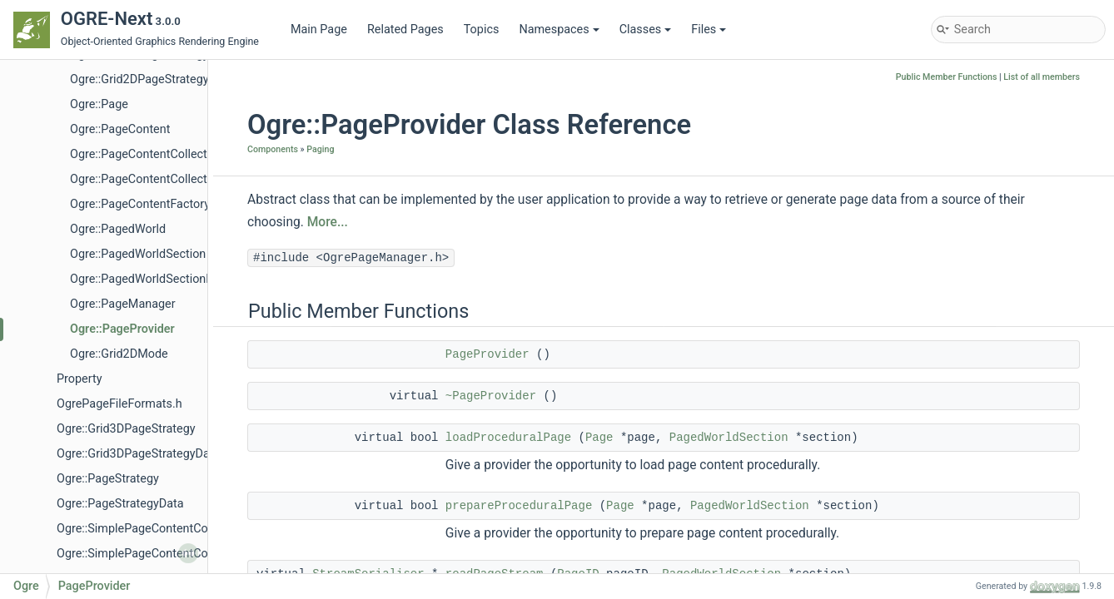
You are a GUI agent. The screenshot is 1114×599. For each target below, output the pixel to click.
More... (327, 222)
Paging (320, 149)
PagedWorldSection (728, 437)
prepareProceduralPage (518, 505)
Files (708, 29)
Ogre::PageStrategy (108, 479)
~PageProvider (490, 396)
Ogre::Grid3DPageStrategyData (138, 454)
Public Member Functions (946, 77)
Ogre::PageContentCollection (146, 154)
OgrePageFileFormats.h (119, 404)
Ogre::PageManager (123, 304)
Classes (645, 29)
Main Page (319, 29)
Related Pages (405, 29)
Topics (482, 29)
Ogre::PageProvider (122, 329)
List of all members (1041, 77)
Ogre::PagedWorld (118, 229)
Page (599, 437)
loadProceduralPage (508, 437)
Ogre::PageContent (120, 129)
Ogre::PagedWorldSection (138, 254)
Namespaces (559, 29)
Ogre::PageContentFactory (140, 204)
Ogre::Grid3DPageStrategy (126, 429)
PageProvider (487, 354)
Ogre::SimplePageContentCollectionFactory (171, 554)
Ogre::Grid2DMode (119, 354)
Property (79, 379)
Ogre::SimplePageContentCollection (151, 529)
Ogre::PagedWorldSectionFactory (158, 279)
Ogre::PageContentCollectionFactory (166, 179)
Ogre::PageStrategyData (120, 504)
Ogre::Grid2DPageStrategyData (151, 79)
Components (272, 149)
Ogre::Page (99, 104)
